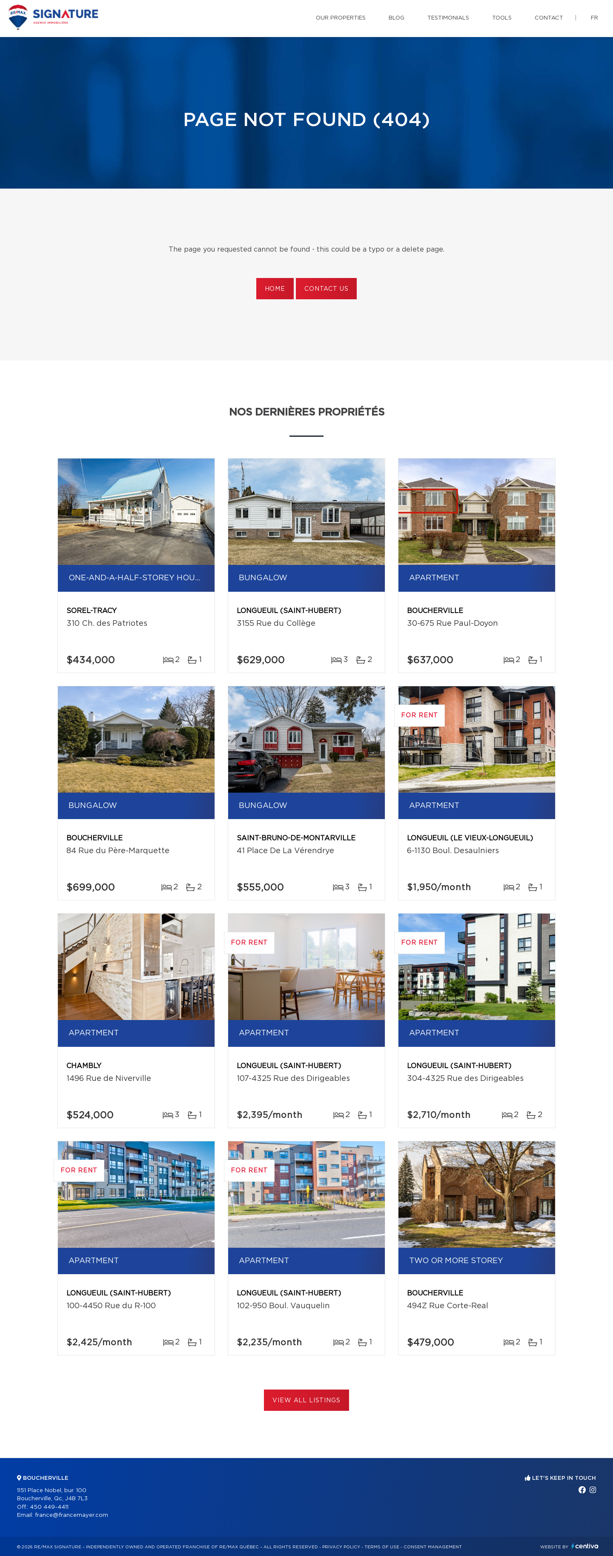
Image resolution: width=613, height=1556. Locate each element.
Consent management (433, 1547)
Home (275, 289)
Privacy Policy (341, 1547)
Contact (549, 18)
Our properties (341, 18)
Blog (396, 18)
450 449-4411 (49, 1507)
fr (594, 18)
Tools (502, 18)
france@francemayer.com (71, 1515)
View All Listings (306, 1401)
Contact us (326, 289)
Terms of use (381, 1547)
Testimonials (448, 18)
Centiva (585, 1546)
